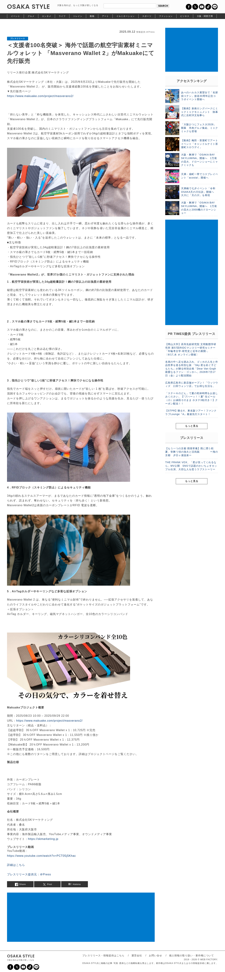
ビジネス (184, 16)
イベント (15, 16)
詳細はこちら (16, 864)
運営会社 (136, 955)
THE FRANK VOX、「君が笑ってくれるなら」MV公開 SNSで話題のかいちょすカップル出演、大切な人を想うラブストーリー (191, 466)
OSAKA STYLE (28, 6)
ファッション (166, 16)
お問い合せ (155, 955)
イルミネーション (125, 16)
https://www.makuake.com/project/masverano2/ (40, 96)
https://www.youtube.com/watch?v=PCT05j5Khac (41, 855)
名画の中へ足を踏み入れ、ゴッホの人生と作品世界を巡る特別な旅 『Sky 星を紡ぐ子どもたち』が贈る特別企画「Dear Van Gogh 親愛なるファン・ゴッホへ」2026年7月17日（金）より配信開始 (191, 368)
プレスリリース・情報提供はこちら (103, 955)
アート (105, 16)
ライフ (62, 16)
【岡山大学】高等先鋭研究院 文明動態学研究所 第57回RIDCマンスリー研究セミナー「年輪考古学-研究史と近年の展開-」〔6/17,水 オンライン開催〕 (190, 349)
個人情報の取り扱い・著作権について (191, 955)
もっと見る (191, 426)
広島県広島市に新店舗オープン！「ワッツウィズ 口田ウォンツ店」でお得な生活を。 (191, 384)
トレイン (77, 16)
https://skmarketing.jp (43, 838)
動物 (92, 16)
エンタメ (46, 16)
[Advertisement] (81, 917)
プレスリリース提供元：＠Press (29, 874)
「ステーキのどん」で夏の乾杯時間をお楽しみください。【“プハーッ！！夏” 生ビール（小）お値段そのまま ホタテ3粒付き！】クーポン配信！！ (191, 398)
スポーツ (146, 16)
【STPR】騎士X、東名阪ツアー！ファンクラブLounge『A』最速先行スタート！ (191, 412)
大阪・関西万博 (205, 16)
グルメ (31, 16)
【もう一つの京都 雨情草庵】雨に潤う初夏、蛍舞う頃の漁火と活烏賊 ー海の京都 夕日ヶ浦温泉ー (191, 452)
